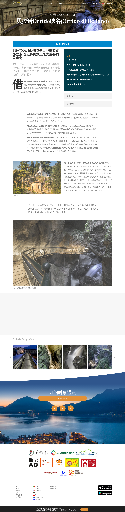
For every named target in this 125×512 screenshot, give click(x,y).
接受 (84, 509)
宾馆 (76, 3)
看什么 (68, 3)
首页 (52, 3)
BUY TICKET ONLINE (62, 44)
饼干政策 (53, 488)
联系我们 (95, 3)
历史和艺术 (85, 3)
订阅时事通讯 (62, 398)
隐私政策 (53, 486)
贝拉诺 (60, 3)
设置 (42, 510)
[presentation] (10, 357)
